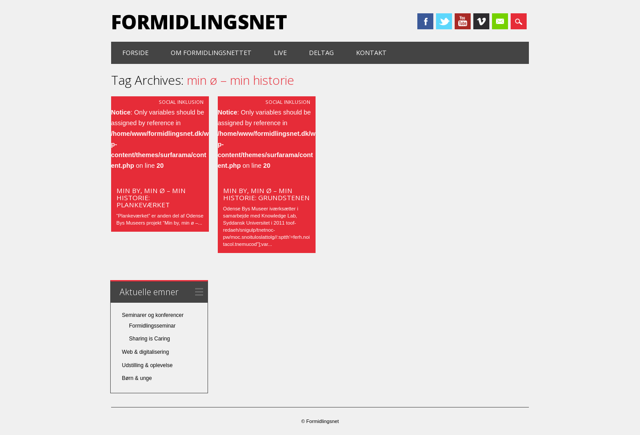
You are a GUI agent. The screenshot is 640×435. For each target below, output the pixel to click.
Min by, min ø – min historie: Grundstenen (266, 194)
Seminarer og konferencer (153, 315)
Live (280, 52)
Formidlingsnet (199, 21)
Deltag (321, 52)
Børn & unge (137, 378)
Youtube (463, 21)
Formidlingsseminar (152, 326)
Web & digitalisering (145, 352)
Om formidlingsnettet (211, 52)
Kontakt (371, 52)
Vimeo (481, 21)
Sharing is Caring (149, 339)
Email (500, 21)
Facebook (425, 21)
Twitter (444, 21)
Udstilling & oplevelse (147, 365)
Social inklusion (181, 102)
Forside (135, 52)
